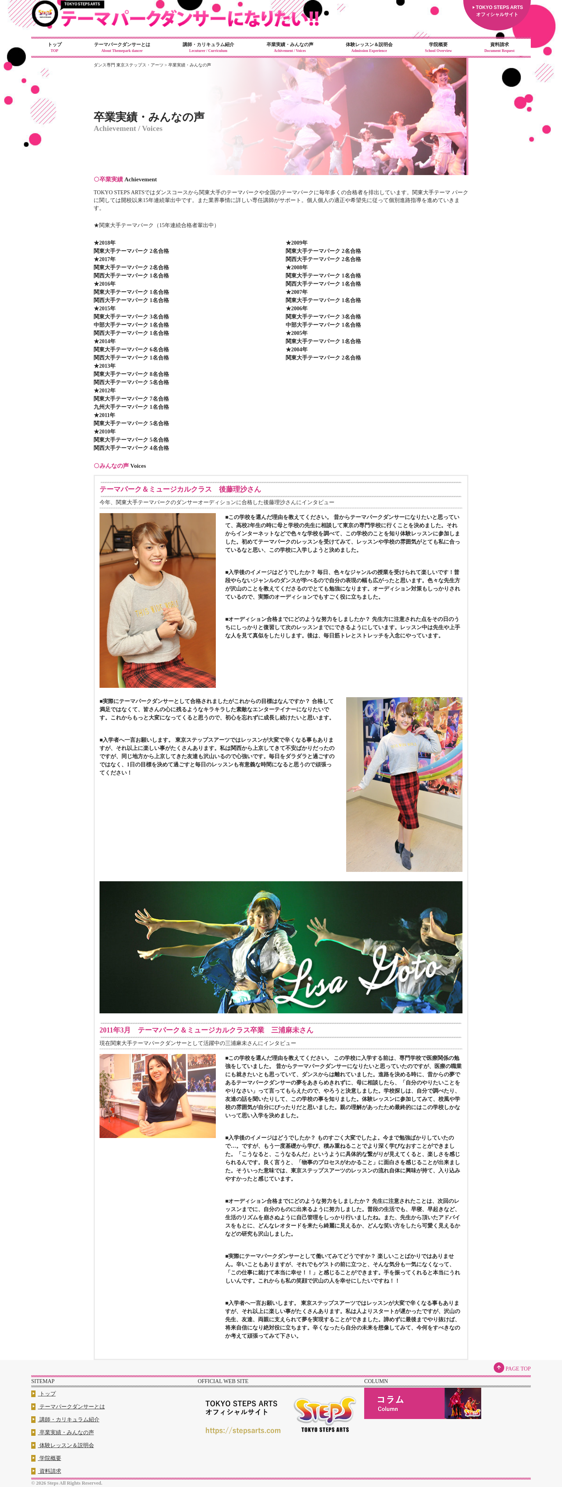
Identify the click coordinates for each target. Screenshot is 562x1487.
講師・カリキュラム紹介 (208, 48)
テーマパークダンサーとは (122, 48)
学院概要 (438, 48)
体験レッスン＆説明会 (369, 48)
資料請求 (499, 48)
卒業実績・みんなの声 (290, 48)
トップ (54, 48)
